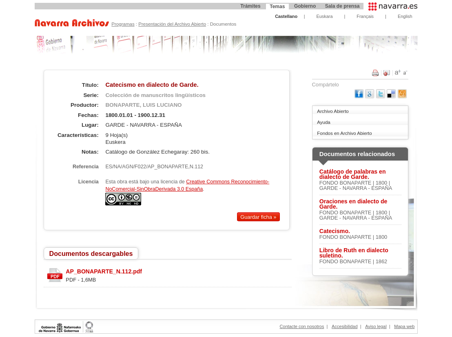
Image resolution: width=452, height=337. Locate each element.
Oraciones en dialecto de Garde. (353, 204)
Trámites (250, 6)
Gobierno (305, 6)
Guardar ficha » (258, 217)
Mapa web (404, 326)
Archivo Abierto (332, 111)
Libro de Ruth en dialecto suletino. (353, 253)
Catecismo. (334, 231)
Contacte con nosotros (302, 326)
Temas (277, 6)
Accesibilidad (344, 326)
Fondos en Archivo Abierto (344, 133)
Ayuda (323, 122)
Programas (122, 24)
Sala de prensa (342, 6)
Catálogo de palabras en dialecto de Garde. (352, 174)
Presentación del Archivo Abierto (172, 24)
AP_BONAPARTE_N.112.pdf (104, 271)
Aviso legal (375, 326)
